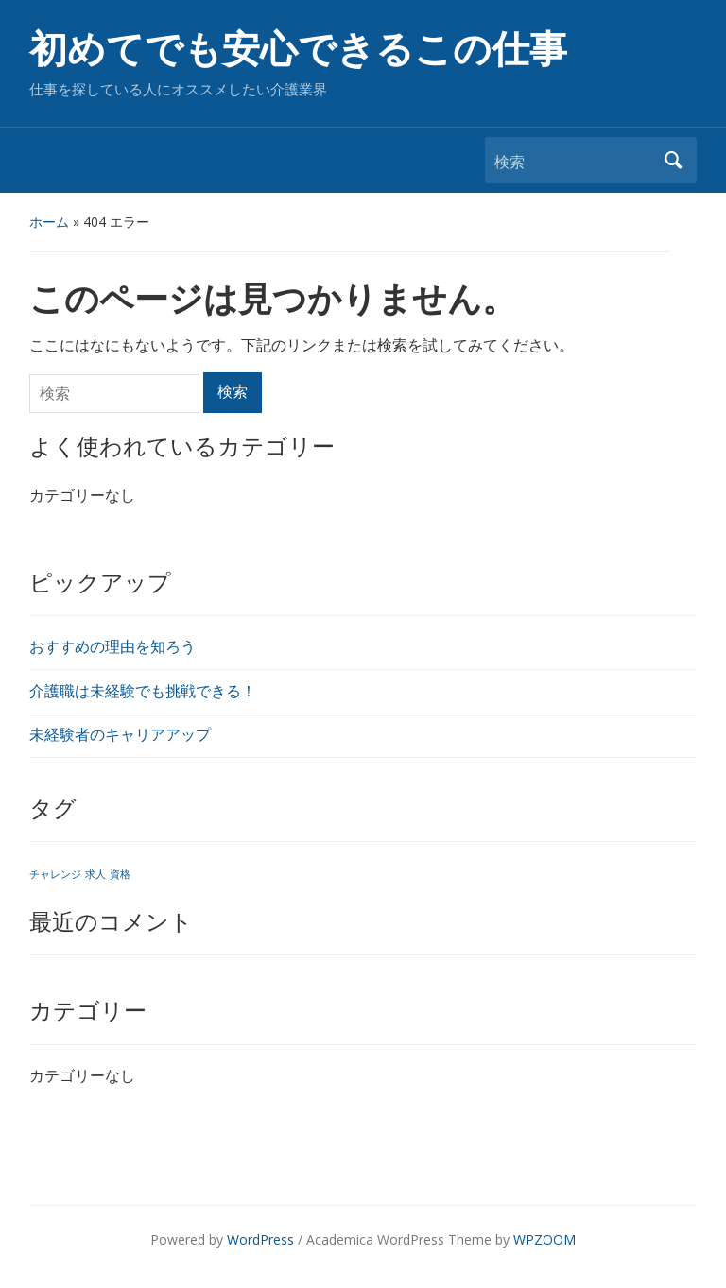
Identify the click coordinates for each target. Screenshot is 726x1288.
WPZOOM (544, 1239)
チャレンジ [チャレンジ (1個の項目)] (55, 874)
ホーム (49, 222)
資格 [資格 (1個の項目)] (120, 874)
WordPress (260, 1239)
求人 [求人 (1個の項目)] (95, 874)
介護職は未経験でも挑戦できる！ (142, 690)
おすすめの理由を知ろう (112, 646)
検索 (673, 160)
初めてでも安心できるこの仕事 (298, 49)
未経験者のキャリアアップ (120, 734)
